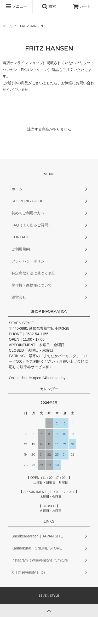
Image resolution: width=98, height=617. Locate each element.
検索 (49, 6)
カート (82, 6)
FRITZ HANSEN (31, 26)
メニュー (16, 6)
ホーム (7, 26)
